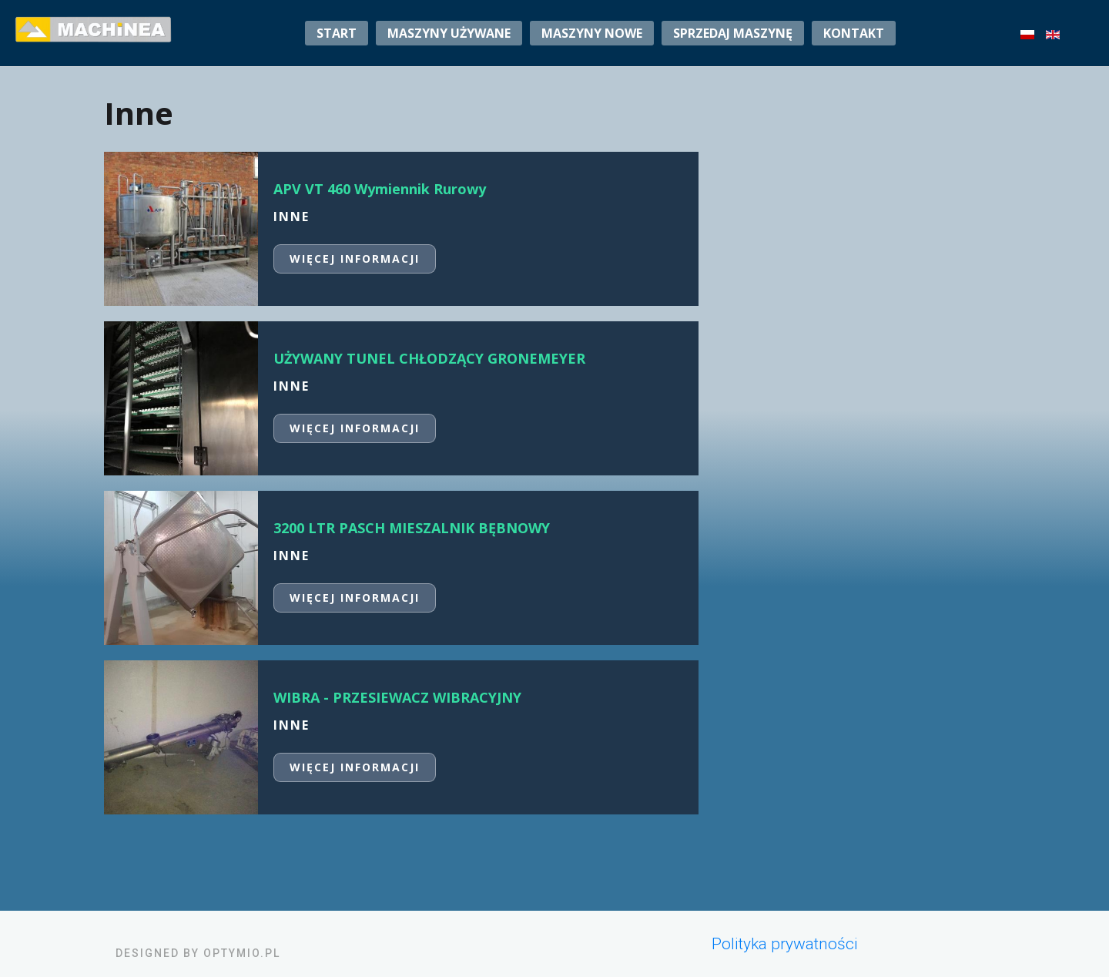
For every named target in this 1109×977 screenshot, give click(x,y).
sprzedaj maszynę (732, 33)
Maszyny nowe (591, 33)
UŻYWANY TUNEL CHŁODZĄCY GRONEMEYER (429, 358)
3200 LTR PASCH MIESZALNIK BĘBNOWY (411, 528)
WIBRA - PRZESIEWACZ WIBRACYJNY (397, 697)
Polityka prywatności (785, 944)
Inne (291, 216)
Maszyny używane (449, 33)
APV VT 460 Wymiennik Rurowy (379, 189)
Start (337, 33)
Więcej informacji (355, 258)
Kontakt (853, 33)
